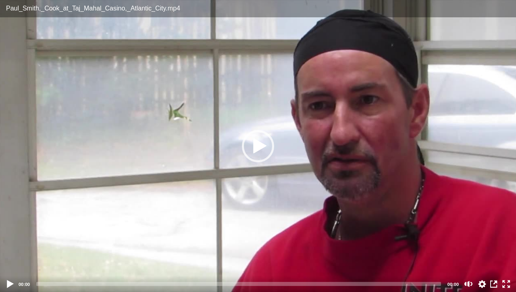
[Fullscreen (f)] (506, 284)
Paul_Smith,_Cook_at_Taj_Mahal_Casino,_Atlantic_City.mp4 (93, 8)
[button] (258, 146)
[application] (258, 146)
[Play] (10, 284)
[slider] (238, 284)
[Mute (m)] (469, 284)
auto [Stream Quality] (482, 284)
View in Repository (494, 284)
